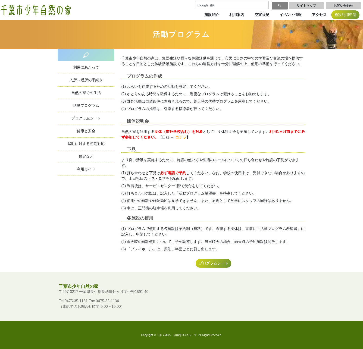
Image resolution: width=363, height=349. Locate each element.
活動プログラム (86, 105)
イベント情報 (290, 15)
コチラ (180, 137)
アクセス (319, 15)
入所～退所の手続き (86, 80)
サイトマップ (306, 5)
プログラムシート (86, 118)
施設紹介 (211, 15)
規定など (86, 156)
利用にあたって (86, 67)
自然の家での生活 (86, 93)
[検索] (231, 5)
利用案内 (236, 15)
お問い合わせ (343, 5)
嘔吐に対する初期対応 (86, 144)
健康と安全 (86, 131)
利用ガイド (86, 169)
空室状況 (261, 15)
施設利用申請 (345, 15)
